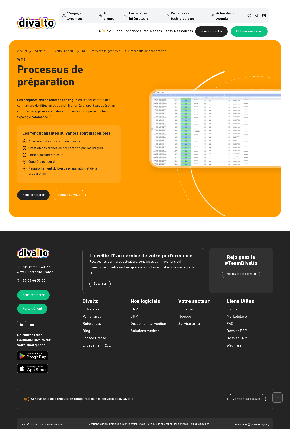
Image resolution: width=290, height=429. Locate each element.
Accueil (22, 44)
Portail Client (32, 302)
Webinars (234, 339)
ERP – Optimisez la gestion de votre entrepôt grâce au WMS (101, 44)
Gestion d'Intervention (148, 317)
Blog (86, 324)
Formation (235, 302)
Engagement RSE (96, 339)
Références (91, 317)
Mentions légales (98, 417)
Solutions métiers (145, 324)
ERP (134, 302)
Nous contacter (237, 24)
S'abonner (100, 276)
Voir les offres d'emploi (241, 267)
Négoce (184, 310)
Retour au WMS (69, 188)
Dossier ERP (237, 324)
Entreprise (90, 302)
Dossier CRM (237, 331)
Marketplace (237, 310)
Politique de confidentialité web (127, 417)
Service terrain (190, 317)
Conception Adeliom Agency (251, 418)
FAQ (230, 317)
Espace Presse (94, 331)
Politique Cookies (199, 417)
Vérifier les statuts (247, 392)
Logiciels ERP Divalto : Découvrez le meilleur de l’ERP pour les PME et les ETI (54, 44)
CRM (134, 310)
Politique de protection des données (167, 417)
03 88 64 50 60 (34, 274)
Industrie (185, 302)
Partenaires (91, 310)
